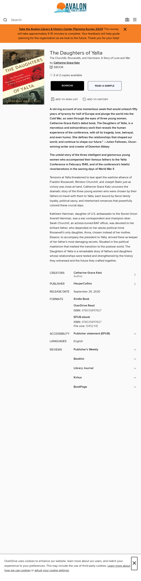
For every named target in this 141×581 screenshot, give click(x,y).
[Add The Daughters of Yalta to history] (95, 99)
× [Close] (134, 563)
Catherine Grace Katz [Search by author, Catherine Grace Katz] (67, 63)
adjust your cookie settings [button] (52, 570)
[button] (67, 86)
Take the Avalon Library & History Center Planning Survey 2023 (61, 29)
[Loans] (127, 20)
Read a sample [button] (104, 85)
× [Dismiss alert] (125, 29)
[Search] (5, 20)
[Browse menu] (134, 19)
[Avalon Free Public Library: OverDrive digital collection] (70, 8)
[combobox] (63, 20)
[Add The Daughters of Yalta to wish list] (65, 99)
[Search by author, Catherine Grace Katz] (105, 275)
